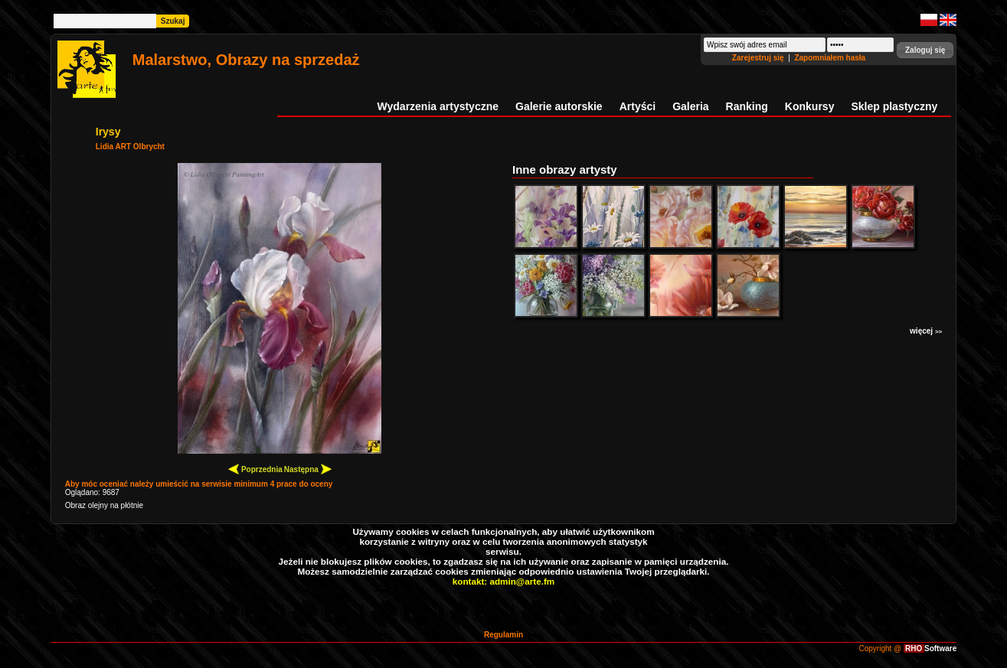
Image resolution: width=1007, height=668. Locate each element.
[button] (925, 50)
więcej (926, 331)
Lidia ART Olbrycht (130, 146)
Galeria (690, 106)
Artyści (638, 106)
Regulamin (503, 635)
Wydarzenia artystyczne (438, 106)
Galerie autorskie (559, 106)
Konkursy (810, 106)
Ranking (747, 106)
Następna (308, 469)
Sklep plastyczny (894, 106)
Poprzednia (255, 469)
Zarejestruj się (759, 58)
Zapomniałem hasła (829, 58)
